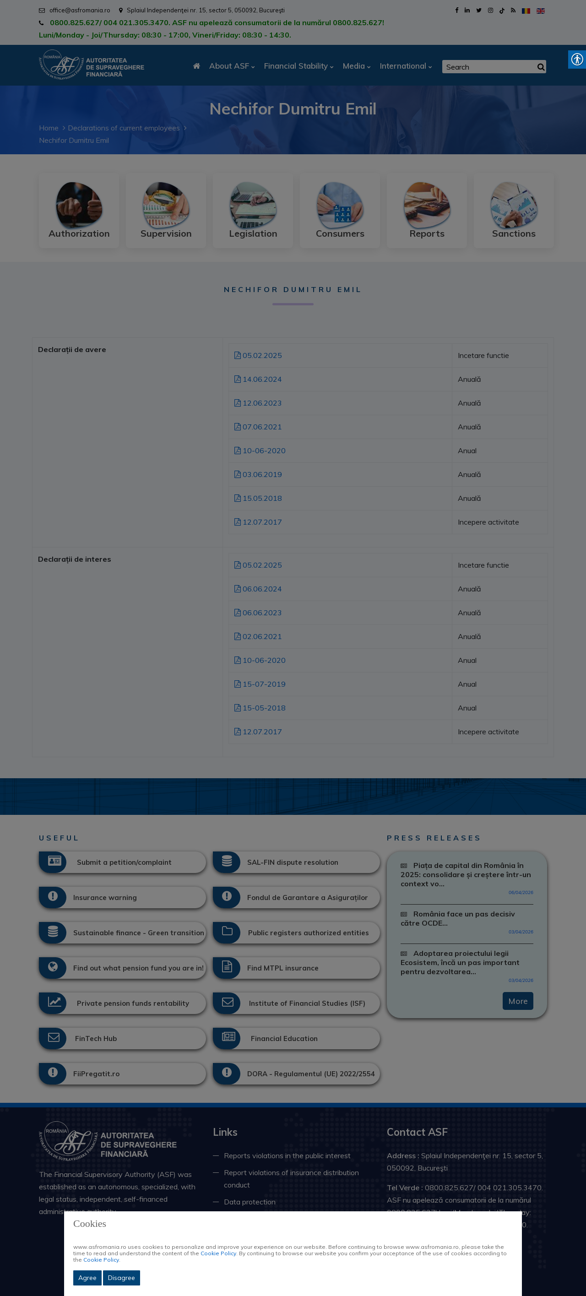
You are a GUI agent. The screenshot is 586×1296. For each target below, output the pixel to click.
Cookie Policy (218, 1253)
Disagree (121, 1278)
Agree (87, 1278)
